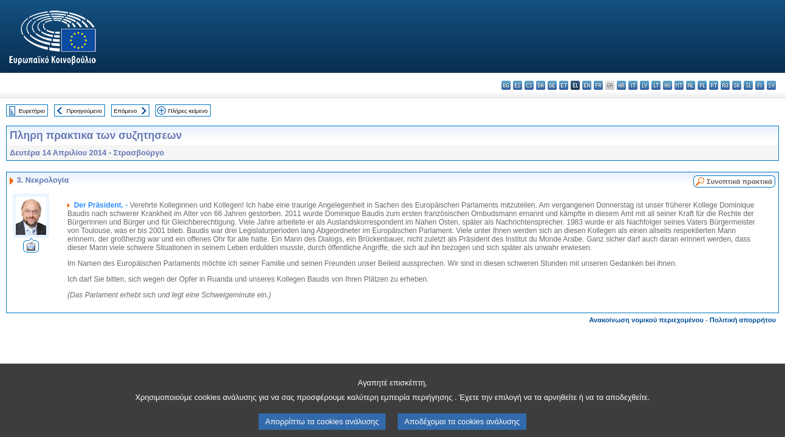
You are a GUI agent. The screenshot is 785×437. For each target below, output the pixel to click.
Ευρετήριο (32, 110)
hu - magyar (667, 85)
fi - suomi (759, 85)
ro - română (725, 85)
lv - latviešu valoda (644, 85)
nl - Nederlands (690, 85)
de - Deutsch (552, 85)
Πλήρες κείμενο (188, 110)
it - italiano (632, 85)
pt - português (713, 85)
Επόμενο (125, 110)
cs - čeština (529, 85)
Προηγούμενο (83, 110)
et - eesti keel (563, 85)
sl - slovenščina (748, 85)
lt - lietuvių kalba (656, 85)
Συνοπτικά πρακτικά (739, 181)
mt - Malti (679, 85)
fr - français (598, 85)
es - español (517, 85)
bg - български (506, 85)
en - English (586, 85)
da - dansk (540, 85)
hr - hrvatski (621, 85)
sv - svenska (771, 85)
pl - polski (702, 85)
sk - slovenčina (736, 85)
